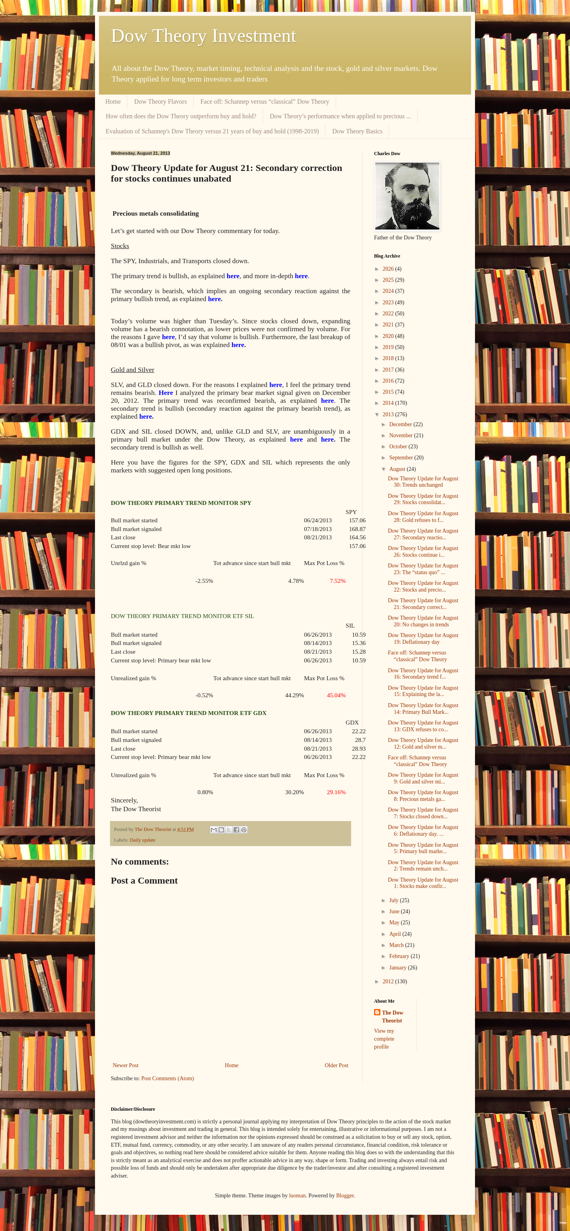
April (395, 934)
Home (113, 101)
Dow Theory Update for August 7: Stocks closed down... (423, 813)
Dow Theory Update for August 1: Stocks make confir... (423, 883)
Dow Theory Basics (357, 131)
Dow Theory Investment (203, 35)
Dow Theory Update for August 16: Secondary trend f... (423, 674)
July (394, 900)
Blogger (344, 1196)
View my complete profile (384, 1038)
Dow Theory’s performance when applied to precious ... (340, 116)
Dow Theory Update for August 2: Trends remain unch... (423, 865)
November (401, 435)
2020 (389, 336)
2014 (389, 403)
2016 (389, 381)
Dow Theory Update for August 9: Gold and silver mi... (423, 778)
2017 (389, 370)
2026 (389, 269)
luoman (297, 1196)
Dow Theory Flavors (160, 101)
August (398, 469)
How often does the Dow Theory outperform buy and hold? (181, 116)
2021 (389, 325)
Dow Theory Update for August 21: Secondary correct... (423, 603)
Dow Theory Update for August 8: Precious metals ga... (423, 795)
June (395, 911)
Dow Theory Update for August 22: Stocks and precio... (423, 586)
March (397, 945)
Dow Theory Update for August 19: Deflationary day (423, 638)
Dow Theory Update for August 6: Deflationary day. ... (423, 830)
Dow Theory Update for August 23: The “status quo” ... (423, 569)
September (401, 458)
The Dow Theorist (392, 1017)
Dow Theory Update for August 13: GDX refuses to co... (423, 726)
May (395, 923)
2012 (389, 981)
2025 (389, 280)
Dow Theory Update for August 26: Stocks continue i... (423, 551)
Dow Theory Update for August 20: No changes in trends (423, 621)
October (398, 447)
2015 (389, 392)
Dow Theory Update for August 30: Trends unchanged (423, 482)
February (399, 956)
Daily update (143, 840)
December (401, 424)
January (398, 968)
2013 (389, 414)
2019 (389, 347)
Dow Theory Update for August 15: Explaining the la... (423, 691)
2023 (389, 302)
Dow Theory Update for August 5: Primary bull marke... (423, 848)
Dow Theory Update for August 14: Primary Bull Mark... (423, 708)
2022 (389, 314)
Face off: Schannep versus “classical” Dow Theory (264, 101)
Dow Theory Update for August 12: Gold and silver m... (423, 743)
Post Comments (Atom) (167, 1078)
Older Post (337, 1065)
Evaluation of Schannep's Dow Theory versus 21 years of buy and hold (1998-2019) (212, 131)
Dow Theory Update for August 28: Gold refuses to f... (423, 516)
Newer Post (126, 1065)
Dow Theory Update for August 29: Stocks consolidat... (423, 499)
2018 (389, 358)
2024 (389, 291)
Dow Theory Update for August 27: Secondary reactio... (423, 534)
